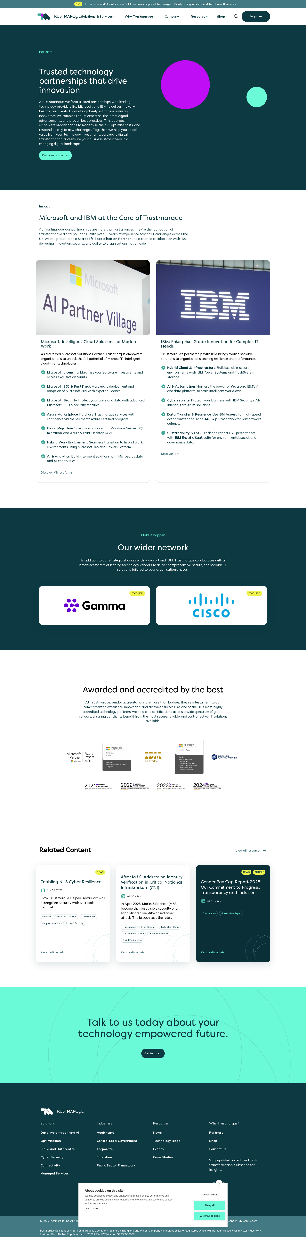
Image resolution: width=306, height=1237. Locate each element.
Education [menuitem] (104, 1157)
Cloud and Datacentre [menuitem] (58, 1149)
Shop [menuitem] (216, 16)
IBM (170, 560)
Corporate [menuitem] (105, 1149)
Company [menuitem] (174, 16)
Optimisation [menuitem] (51, 1141)
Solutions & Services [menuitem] (106, 16)
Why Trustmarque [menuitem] (144, 16)
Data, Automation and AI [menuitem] (60, 1132)
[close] (219, 1184)
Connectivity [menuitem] (50, 1165)
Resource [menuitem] (196, 16)
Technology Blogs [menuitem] (166, 1141)
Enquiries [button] (255, 16)
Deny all (202, 1205)
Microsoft (152, 560)
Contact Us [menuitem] (217, 1149)
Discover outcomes (55, 155)
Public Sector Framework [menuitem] (116, 1165)
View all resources (251, 850)
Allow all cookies (202, 1216)
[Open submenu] (123, 16)
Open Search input (236, 16)
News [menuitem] (157, 1132)
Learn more (91, 1209)
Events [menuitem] (158, 1149)
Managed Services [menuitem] (55, 1173)
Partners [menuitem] (216, 1132)
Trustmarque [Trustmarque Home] (59, 16)
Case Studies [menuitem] (163, 1157)
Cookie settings (202, 1195)
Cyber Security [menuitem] (52, 1157)
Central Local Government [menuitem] (117, 1141)
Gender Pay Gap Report (242, 1219)
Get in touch (153, 1053)
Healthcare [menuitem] (105, 1132)
